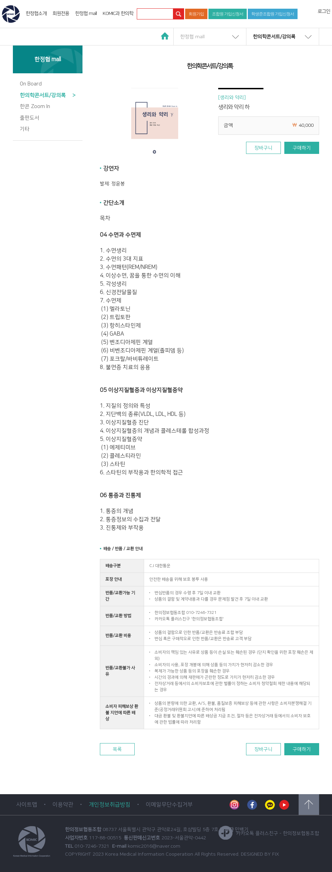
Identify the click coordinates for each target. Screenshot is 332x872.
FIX (275, 854)
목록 (117, 749)
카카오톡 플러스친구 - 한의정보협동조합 (269, 833)
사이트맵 (26, 804)
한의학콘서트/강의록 (274, 37)
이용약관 (63, 804)
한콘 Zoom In (35, 106)
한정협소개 (36, 13)
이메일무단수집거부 (169, 804)
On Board (31, 84)
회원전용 (61, 13)
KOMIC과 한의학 (118, 13)
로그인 (324, 11)
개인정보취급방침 (110, 804)
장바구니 (263, 148)
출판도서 (29, 118)
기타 (25, 129)
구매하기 (302, 148)
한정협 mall (86, 13)
